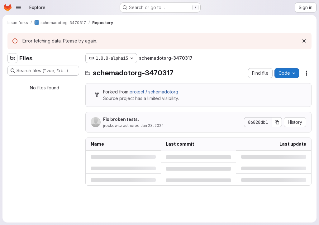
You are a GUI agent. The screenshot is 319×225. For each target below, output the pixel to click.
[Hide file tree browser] (12, 58)
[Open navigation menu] (18, 7)
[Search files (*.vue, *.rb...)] (43, 71)
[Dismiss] (304, 41)
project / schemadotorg (154, 91)
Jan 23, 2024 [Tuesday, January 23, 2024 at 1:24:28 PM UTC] (152, 125)
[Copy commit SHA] (277, 122)
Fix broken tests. (121, 119)
